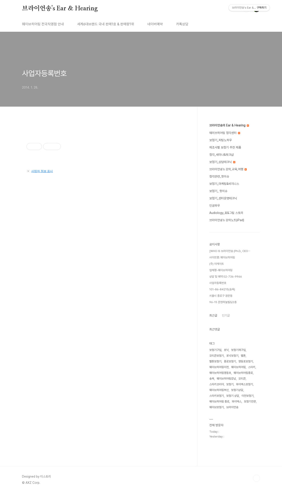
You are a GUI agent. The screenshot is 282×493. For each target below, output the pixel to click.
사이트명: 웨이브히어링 (222, 257)
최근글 (213, 315)
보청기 (230, 384)
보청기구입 (215, 350)
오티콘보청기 (216, 355)
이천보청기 (247, 395)
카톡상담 (182, 24)
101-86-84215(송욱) (222, 289)
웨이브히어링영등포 (220, 372)
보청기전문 (250, 401)
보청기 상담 (232, 395)
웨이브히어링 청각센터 (224, 133)
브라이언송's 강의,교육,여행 (228, 169)
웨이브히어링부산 (219, 390)
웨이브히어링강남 (226, 378)
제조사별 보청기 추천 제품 (225, 147)
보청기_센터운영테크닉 (223, 198)
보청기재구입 (238, 350)
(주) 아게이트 (216, 263)
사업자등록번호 (44, 73)
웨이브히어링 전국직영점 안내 (43, 24)
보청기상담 (237, 390)
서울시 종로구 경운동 (220, 295)
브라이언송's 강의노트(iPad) (226, 220)
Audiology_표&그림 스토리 (226, 213)
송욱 (211, 378)
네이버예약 (155, 24)
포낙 (226, 350)
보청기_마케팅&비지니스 (224, 183)
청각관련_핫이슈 (219, 176)
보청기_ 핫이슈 (218, 191)
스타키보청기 (216, 395)
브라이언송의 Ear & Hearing (229, 125)
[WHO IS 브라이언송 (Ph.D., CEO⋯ (229, 251)
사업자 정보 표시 (39, 171)
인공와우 (214, 205)
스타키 (251, 367)
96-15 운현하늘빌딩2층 (223, 302)
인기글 (226, 315)
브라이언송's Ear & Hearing (60, 9)
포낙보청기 (232, 355)
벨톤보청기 (215, 361)
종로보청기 (230, 361)
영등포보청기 (245, 361)
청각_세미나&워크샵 (221, 154)
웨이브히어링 (238, 367)
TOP (256, 478)
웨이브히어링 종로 (219, 401)
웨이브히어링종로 (243, 372)
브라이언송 (232, 407)
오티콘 (242, 378)
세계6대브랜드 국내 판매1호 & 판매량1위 (105, 24)
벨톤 (243, 355)
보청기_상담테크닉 (222, 162)
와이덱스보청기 (244, 384)
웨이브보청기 (216, 407)
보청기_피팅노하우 (220, 140)
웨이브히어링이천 (219, 367)
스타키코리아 (216, 384)
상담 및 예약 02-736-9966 (225, 276)
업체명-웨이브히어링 (220, 270)
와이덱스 (236, 401)
